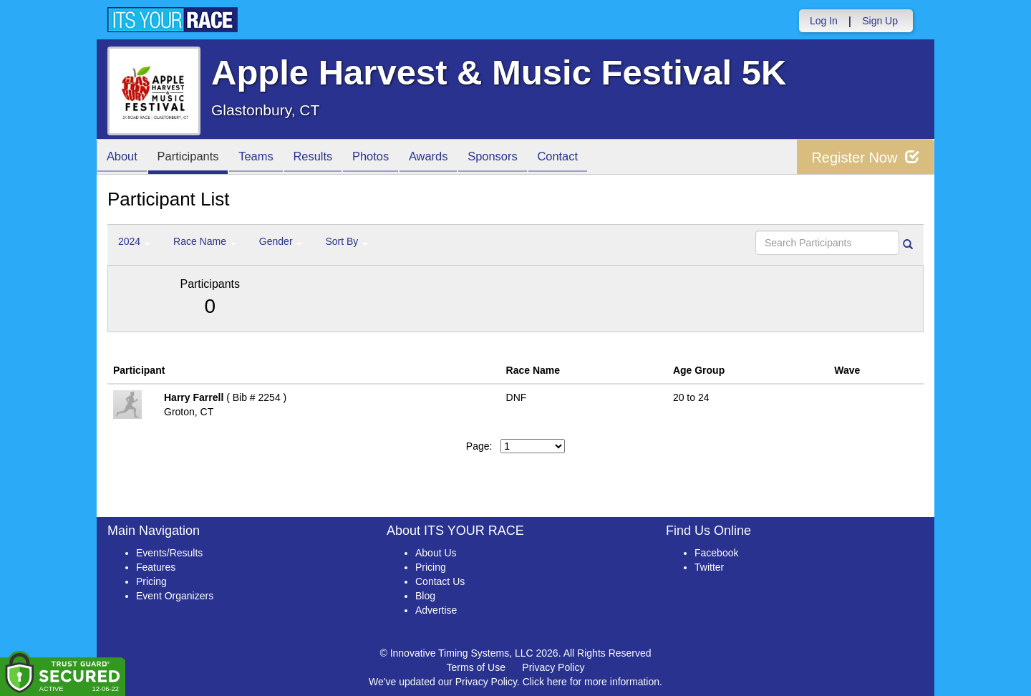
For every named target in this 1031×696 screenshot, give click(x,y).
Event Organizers (174, 595)
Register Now (865, 157)
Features (155, 567)
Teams (266, 158)
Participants (194, 158)
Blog (425, 595)
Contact (587, 158)
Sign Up (880, 20)
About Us (436, 553)
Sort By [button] (346, 241)
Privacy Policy (553, 667)
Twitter (709, 567)
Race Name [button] (204, 241)
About (124, 158)
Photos (388, 158)
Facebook (716, 553)
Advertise (436, 610)
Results (326, 158)
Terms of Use (476, 667)
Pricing (151, 581)
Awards (450, 158)
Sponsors (518, 158)
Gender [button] (281, 241)
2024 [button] (134, 241)
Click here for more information (591, 681)
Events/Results (169, 553)
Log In (824, 20)
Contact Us (440, 581)
